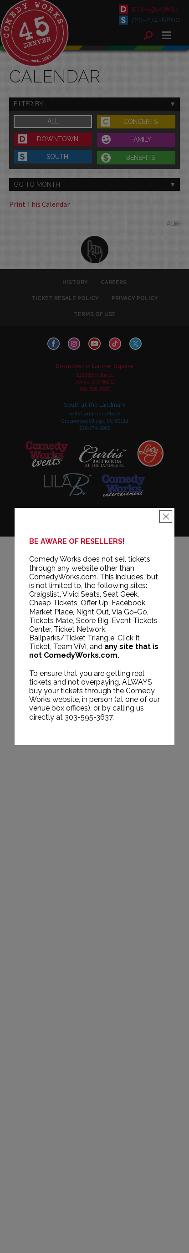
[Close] (165, 516)
